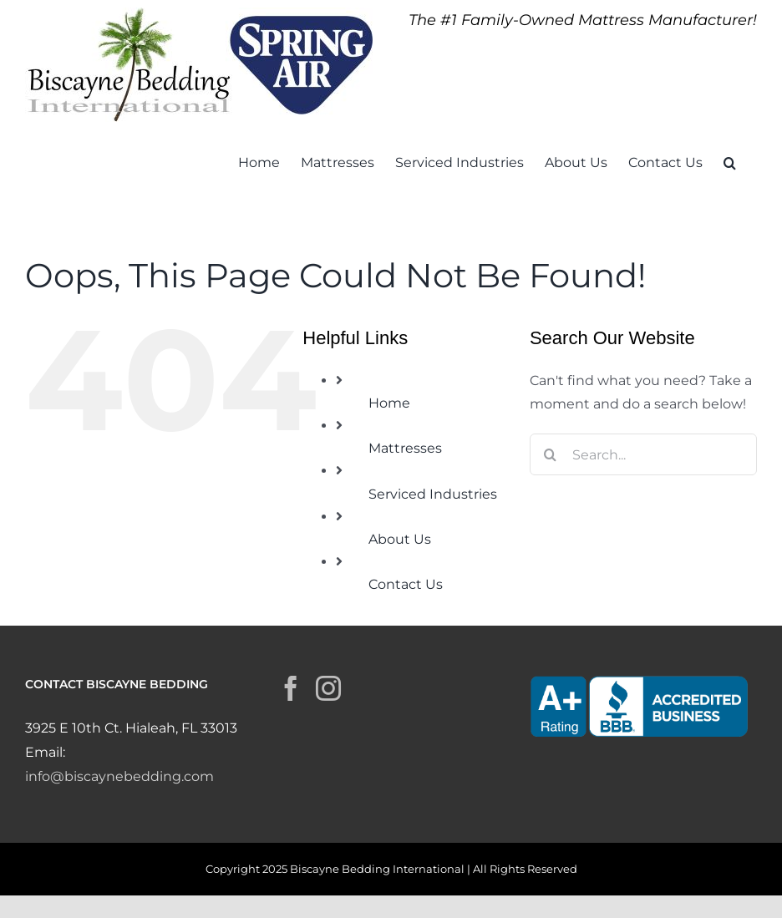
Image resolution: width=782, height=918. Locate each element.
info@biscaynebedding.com (119, 776)
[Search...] (643, 454)
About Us (399, 539)
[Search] (550, 454)
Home (389, 403)
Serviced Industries (432, 494)
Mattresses (405, 448)
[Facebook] (290, 688)
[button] (730, 161)
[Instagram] (328, 688)
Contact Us (405, 584)
